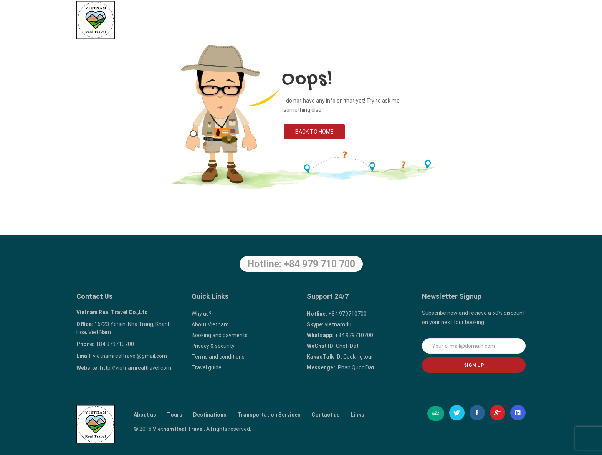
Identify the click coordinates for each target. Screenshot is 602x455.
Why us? (202, 314)
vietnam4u (329, 324)
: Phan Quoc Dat (340, 367)
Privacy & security (213, 346)
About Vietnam (210, 324)
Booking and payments (220, 335)
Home (183, 19)
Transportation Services (388, 19)
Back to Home (314, 132)
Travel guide (207, 367)
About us (223, 19)
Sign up (474, 365)
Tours (265, 16)
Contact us (465, 19)
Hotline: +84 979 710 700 (301, 264)
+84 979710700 (337, 314)
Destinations (309, 19)
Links (509, 19)
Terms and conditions (218, 357)
